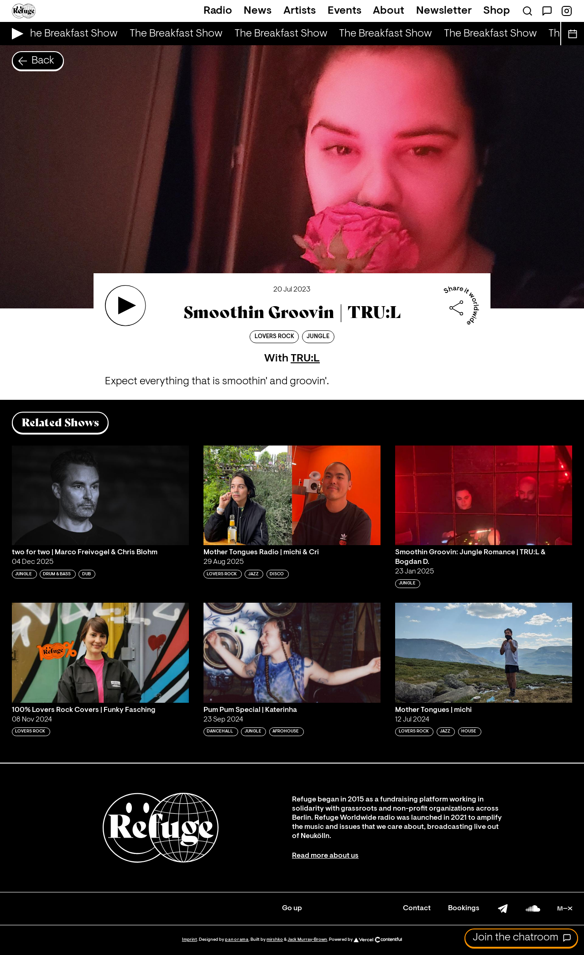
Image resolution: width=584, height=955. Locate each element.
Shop (496, 10)
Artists (299, 10)
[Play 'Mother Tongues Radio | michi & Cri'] (292, 495)
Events (344, 10)
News (257, 10)
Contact (417, 908)
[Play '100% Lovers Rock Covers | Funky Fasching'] (100, 652)
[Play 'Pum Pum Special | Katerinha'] (292, 652)
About (388, 10)
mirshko (274, 940)
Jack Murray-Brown (307, 940)
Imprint (189, 940)
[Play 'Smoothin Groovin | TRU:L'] (125, 305)
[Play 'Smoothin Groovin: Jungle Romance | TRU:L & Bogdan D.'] (483, 495)
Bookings (464, 908)
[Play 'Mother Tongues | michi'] (483, 652)
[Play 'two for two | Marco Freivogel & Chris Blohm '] (100, 495)
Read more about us (325, 856)
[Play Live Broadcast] (15, 33)
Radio (217, 10)
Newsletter (444, 10)
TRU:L (305, 358)
